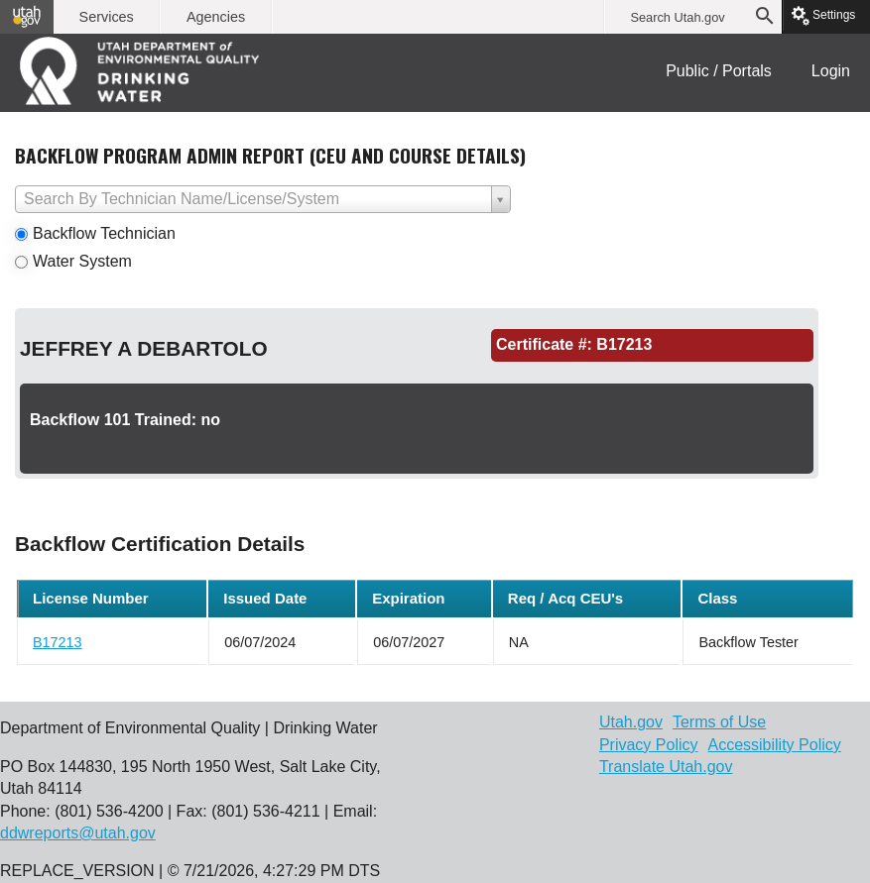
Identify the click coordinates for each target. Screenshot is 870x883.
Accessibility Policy (773, 744)
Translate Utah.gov (666, 766)
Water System (82, 261)
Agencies (215, 17)
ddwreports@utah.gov (78, 833)
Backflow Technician (104, 233)
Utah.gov (631, 722)
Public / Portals (719, 70)
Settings (827, 15)
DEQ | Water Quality (144, 70)
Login (830, 70)
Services (106, 17)
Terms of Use (719, 722)
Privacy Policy (648, 744)
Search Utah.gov (677, 17)
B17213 (57, 642)
